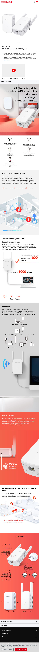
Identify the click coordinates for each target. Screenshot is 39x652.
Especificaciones (6, 621)
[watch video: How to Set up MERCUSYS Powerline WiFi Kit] (13, 70)
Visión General (6, 82)
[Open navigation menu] (37, 2)
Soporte (4, 625)
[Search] (35, 2)
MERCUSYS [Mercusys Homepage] (6, 2)
